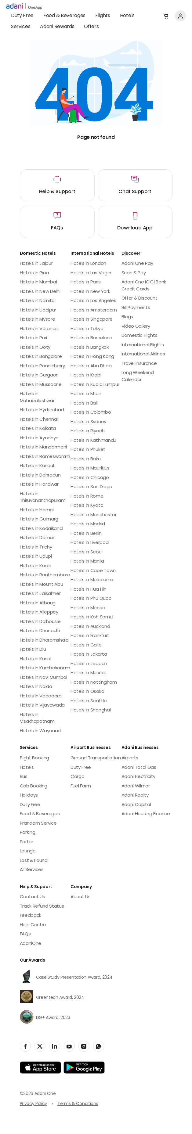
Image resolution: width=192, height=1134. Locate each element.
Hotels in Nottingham (94, 682)
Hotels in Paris (85, 282)
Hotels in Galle (86, 645)
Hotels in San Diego (91, 487)
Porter (26, 842)
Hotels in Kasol (35, 659)
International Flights (142, 345)
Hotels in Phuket (88, 450)
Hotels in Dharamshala (44, 640)
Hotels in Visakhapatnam (37, 718)
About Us (80, 897)
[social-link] (25, 1046)
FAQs (25, 934)
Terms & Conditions (77, 1104)
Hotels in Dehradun (40, 475)
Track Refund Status (42, 906)
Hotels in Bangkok (90, 347)
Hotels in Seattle (89, 701)
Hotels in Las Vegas (92, 273)
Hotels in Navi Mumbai (43, 678)
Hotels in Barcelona (91, 338)
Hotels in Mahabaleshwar (37, 397)
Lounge (28, 851)
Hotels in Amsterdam (94, 310)
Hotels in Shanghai (90, 710)
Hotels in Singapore (92, 319)
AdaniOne (30, 944)
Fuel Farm (81, 786)
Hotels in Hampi (37, 510)
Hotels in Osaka (87, 692)
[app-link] (40, 1067)
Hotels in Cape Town (93, 571)
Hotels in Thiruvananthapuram (43, 497)
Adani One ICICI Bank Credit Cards (143, 286)
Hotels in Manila (87, 561)
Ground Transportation (96, 758)
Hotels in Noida (36, 687)
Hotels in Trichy (36, 547)
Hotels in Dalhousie (40, 622)
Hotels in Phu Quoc (91, 599)
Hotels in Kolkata (38, 429)
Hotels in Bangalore (41, 357)
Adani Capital (136, 805)
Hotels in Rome (87, 496)
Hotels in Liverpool (90, 543)
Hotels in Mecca (88, 608)
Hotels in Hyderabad (42, 410)
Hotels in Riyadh (88, 431)
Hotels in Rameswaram (45, 457)
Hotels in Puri (33, 338)
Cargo (77, 777)
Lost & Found (34, 861)
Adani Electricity (138, 777)
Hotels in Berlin (86, 534)
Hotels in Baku (86, 459)
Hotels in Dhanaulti (40, 631)
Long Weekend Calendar (137, 376)
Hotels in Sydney (88, 422)
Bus (23, 777)
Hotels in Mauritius (90, 468)
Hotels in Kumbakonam (45, 668)
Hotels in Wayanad (40, 731)
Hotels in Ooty (35, 347)
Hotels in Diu (33, 649)
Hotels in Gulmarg (39, 519)
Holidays (29, 795)
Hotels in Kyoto (87, 505)
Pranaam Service (38, 823)
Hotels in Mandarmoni (43, 447)
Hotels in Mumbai (38, 282)
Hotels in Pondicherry (42, 366)
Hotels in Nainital (38, 301)
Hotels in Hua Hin (89, 589)
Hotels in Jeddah (89, 664)
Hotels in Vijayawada (42, 705)
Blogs (127, 317)
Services (20, 27)
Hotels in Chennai (39, 419)
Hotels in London (88, 264)
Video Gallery (135, 326)
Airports (129, 758)
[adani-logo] (24, 6)
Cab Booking (33, 786)
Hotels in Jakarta (89, 654)
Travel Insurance (139, 364)
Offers (91, 27)
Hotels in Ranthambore (45, 575)
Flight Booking (34, 758)
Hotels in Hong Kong (92, 357)
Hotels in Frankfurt (90, 636)
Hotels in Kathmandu (93, 441)
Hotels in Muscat (89, 673)
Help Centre (33, 925)
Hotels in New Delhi (40, 292)
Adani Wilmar (135, 786)
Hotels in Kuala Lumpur (95, 385)
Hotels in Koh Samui (92, 617)
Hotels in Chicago (90, 478)
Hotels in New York (90, 292)
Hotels (127, 16)
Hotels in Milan (86, 394)
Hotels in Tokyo (87, 329)
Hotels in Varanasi (39, 329)
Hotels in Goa (34, 273)
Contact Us (32, 897)
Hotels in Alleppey (39, 612)
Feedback (30, 916)
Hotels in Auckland (90, 627)
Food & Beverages (64, 16)
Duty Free (22, 16)
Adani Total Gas (138, 768)
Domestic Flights (139, 336)
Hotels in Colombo (91, 412)
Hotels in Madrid (88, 524)
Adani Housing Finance (145, 814)
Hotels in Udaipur (38, 310)
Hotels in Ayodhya (39, 438)
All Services (32, 870)
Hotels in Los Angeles (93, 301)
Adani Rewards (57, 27)
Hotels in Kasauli (37, 466)
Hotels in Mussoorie (41, 385)
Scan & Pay (133, 273)
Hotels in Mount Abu (41, 585)
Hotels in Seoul (86, 552)
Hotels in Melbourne (92, 580)
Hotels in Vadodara (41, 696)
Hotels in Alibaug (38, 603)
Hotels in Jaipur (36, 264)
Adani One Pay (137, 264)
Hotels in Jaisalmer (40, 594)
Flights (102, 16)
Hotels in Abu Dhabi (91, 366)
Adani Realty (135, 795)
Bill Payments (135, 308)
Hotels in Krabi (86, 375)
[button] (165, 15)
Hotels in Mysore (37, 319)
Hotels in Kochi (35, 566)
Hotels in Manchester (94, 515)
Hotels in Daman (38, 538)
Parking (27, 833)
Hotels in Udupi (36, 556)
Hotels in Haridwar (39, 484)
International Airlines (143, 354)
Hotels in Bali (84, 403)
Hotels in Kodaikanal (41, 529)
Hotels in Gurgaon (39, 375)
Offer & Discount (139, 298)
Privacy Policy (33, 1104)
